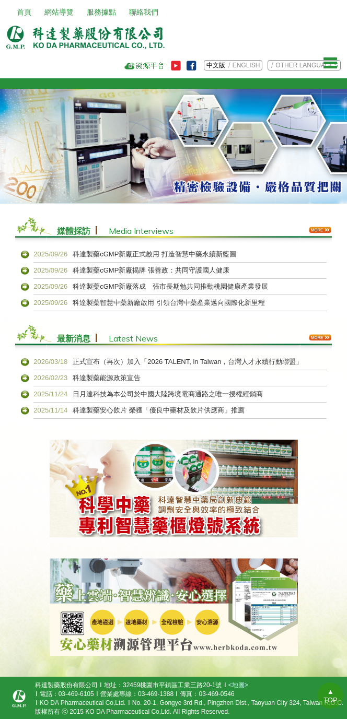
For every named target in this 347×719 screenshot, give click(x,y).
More (320, 229)
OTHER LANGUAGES (306, 65)
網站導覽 (59, 12)
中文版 (215, 65)
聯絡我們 (143, 12)
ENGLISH (246, 65)
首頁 (24, 12)
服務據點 (101, 12)
